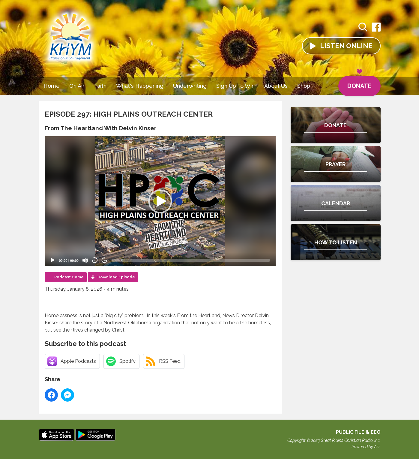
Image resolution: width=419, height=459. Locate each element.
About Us (276, 86)
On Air (77, 86)
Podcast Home (69, 277)
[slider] (191, 260)
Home (51, 86)
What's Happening (139, 86)
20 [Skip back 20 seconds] (95, 260)
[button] (160, 201)
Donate (359, 83)
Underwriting (190, 86)
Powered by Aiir (366, 446)
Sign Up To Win (235, 86)
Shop (303, 86)
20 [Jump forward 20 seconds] (104, 260)
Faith (100, 86)
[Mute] (85, 260)
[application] (160, 201)
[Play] (52, 260)
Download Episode (116, 277)
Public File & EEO (358, 432)
